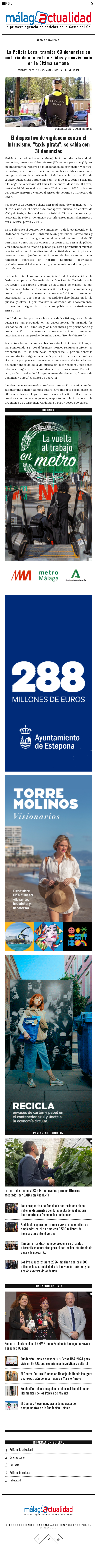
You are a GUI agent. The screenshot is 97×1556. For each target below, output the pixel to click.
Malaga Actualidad (48, 70)
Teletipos (52, 39)
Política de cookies (20, 1473)
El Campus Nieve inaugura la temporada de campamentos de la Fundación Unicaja (48, 1405)
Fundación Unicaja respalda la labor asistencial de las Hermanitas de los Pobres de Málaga (55, 1390)
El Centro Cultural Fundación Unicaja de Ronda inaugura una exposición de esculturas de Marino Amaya (56, 1375)
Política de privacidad (21, 1450)
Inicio (41, 39)
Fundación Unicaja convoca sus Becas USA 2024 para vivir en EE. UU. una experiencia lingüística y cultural (55, 1361)
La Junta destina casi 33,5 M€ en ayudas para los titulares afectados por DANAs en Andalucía (42, 1193)
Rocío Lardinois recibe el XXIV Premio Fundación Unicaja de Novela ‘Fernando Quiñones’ (47, 1346)
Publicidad (15, 1480)
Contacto (14, 1465)
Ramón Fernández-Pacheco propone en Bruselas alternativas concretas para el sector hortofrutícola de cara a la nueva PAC (56, 1247)
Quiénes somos (18, 1457)
